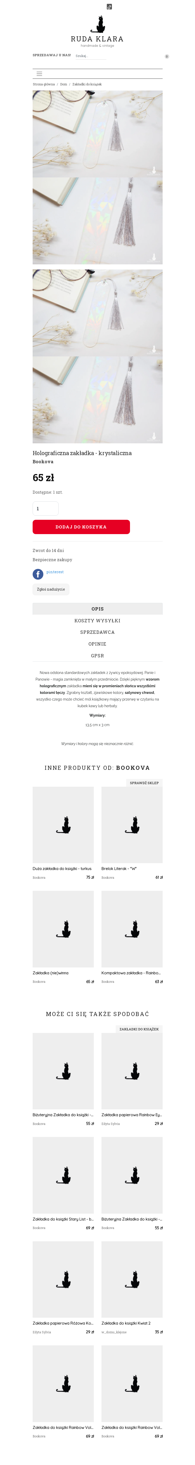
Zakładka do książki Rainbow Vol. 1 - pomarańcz (63, 1427)
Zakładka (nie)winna (50, 973)
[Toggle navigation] (39, 73)
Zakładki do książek (87, 84)
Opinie (97, 644)
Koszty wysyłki (97, 620)
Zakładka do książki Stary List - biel (63, 1219)
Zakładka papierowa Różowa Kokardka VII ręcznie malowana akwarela (63, 1323)
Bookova (43, 461)
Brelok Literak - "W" (119, 868)
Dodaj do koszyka (81, 527)
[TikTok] (109, 6)
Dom (63, 84)
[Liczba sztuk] (46, 508)
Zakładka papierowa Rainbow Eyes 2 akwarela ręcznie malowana (132, 1114)
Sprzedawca (97, 632)
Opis (98, 609)
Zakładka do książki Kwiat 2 (125, 1323)
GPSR (97, 655)
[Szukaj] (104, 56)
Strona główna (44, 84)
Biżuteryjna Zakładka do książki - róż (132, 1219)
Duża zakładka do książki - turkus (62, 868)
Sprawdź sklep (144, 783)
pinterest (55, 571)
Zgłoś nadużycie (51, 589)
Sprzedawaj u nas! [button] (52, 55)
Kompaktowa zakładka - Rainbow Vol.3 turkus (132, 973)
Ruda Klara (97, 34)
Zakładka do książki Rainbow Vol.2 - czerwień (132, 1427)
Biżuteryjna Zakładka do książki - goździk (63, 1114)
